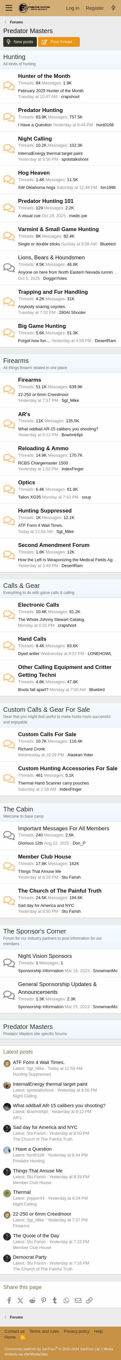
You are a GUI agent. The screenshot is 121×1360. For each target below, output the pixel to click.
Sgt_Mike (70, 400)
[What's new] (113, 8)
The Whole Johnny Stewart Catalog (51, 619)
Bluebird (108, 243)
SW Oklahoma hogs (36, 187)
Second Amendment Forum (53, 545)
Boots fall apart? (33, 689)
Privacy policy (76, 1331)
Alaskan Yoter (80, 754)
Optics (26, 482)
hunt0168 (105, 124)
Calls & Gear (21, 585)
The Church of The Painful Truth (60, 891)
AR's (24, 414)
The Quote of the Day (36, 1235)
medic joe (78, 215)
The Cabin (18, 809)
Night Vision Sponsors (45, 956)
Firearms (16, 360)
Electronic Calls (38, 605)
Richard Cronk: (32, 749)
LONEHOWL (100, 653)
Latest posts (18, 1052)
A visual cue (29, 215)
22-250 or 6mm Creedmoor (43, 394)
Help (98, 1331)
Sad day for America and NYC (46, 905)
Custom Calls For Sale (47, 734)
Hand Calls (32, 639)
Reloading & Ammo (43, 448)
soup (86, 497)
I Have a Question (35, 124)
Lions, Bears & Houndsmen (51, 257)
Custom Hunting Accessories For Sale (67, 768)
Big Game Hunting (42, 326)
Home (10, 1337)
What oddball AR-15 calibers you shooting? (58, 429)
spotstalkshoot (75, 159)
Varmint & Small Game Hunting (58, 229)
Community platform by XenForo (53, 1349)
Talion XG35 (29, 497)
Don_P (79, 843)
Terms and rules (44, 1331)
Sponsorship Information (41, 970)
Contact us (15, 1331)
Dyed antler (28, 653)
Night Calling (35, 139)
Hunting (14, 56)
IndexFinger (73, 468)
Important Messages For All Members (63, 828)
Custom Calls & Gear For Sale (46, 709)
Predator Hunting (40, 110)
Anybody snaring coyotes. (42, 306)
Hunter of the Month (44, 76)
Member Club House (44, 857)
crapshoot (70, 96)
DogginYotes (55, 278)
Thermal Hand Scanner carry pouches (53, 783)
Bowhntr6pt (72, 434)
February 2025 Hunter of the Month (51, 90)
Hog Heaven (34, 173)
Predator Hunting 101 (46, 201)
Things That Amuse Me (39, 871)
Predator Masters (28, 1026)
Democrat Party (29, 1257)
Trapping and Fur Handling (53, 292)
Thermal (22, 1192)
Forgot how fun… (34, 340)
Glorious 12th (30, 843)
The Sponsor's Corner (34, 931)
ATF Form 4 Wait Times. (40, 525)
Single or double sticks (39, 243)
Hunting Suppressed (45, 511)
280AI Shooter (72, 312)
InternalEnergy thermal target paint (50, 153)
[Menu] (8, 8)
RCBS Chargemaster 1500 (43, 463)
